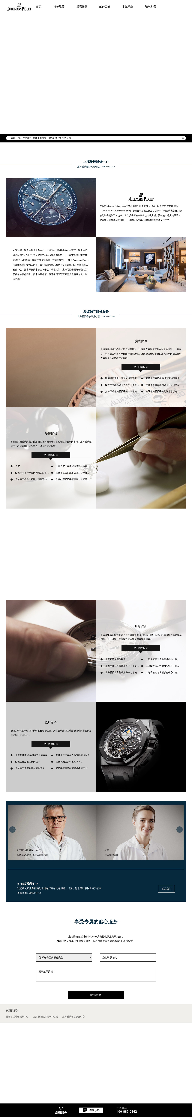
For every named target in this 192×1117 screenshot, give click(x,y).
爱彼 (17, 466)
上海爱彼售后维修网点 (36, 1097)
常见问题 (127, 6)
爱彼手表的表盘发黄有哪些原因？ (73, 755)
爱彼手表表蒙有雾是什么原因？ (71, 768)
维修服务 (59, 6)
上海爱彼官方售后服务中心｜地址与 (123, 672)
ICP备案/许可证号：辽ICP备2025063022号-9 (96, 1073)
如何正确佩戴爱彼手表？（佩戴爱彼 (123, 391)
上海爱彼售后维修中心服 (45, 1016)
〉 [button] (179, 829)
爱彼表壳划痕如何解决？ (27, 762)
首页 (38, 6)
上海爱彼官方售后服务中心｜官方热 (164, 666)
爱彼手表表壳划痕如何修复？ (30, 768)
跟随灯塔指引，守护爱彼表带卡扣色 (123, 378)
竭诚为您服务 (50, 76)
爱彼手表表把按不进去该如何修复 (163, 378)
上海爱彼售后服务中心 (73, 1016)
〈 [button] (12, 829)
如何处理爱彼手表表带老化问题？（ (74, 479)
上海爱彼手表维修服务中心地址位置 (74, 466)
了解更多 (30, 565)
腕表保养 (81, 6)
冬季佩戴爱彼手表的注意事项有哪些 (164, 391)
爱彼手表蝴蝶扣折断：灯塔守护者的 (33, 479)
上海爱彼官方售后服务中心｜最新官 (123, 666)
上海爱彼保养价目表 (115, 659)
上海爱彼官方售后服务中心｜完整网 (164, 672)
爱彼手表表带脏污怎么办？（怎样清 (164, 385)
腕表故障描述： (96, 974)
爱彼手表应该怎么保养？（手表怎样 (123, 385)
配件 (165, 1097)
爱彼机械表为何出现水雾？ (69, 762)
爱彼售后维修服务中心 (17, 1016)
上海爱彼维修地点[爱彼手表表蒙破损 (33, 755)
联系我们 (150, 6)
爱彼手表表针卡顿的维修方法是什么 (33, 473)
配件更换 (104, 6)
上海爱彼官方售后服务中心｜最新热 (164, 659)
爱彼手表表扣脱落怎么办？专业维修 (74, 473)
